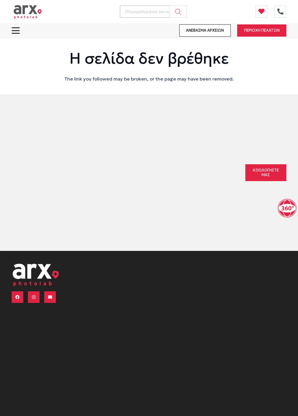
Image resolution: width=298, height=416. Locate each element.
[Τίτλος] (262, 12)
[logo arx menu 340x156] (27, 11)
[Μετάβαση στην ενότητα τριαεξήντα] (287, 208)
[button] (16, 30)
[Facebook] (17, 297)
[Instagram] (34, 297)
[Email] (50, 297)
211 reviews (180, 163)
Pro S (129, 176)
